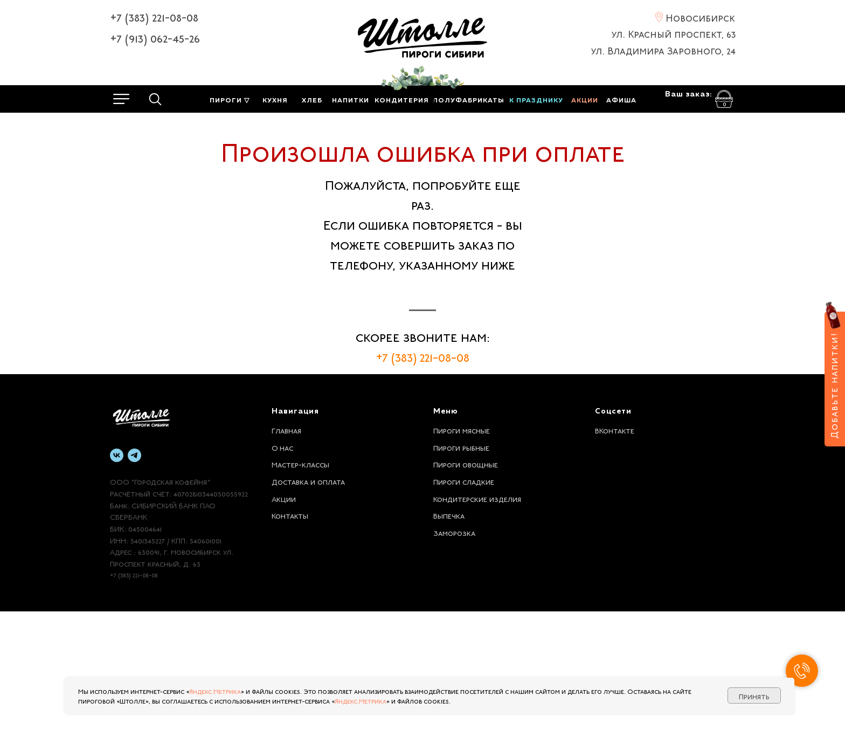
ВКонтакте (614, 548)
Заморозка (454, 651)
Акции (284, 617)
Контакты (290, 633)
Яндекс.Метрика (215, 690)
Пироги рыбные (461, 565)
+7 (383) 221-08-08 (154, 16)
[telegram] (134, 574)
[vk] (116, 574)
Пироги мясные (461, 548)
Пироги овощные (465, 582)
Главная (286, 548)
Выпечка (449, 633)
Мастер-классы (300, 582)
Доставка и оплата (308, 599)
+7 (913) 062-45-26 (155, 37)
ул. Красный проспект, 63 (674, 33)
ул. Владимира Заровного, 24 (663, 49)
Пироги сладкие (463, 599)
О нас (282, 565)
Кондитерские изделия (477, 617)
